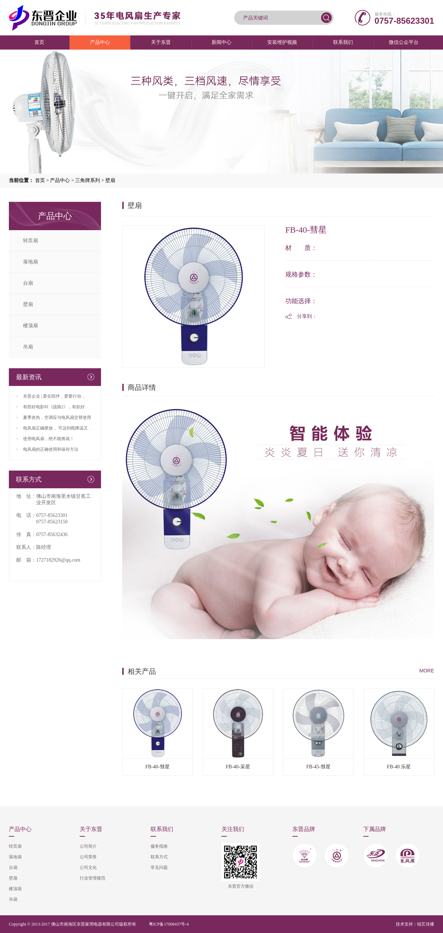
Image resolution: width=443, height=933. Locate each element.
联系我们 (343, 42)
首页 (39, 42)
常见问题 (159, 867)
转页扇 (30, 240)
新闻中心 (221, 42)
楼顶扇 (30, 325)
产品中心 (100, 42)
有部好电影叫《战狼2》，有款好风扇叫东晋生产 (68, 406)
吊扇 (28, 346)
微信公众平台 (404, 42)
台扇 (28, 283)
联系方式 (159, 856)
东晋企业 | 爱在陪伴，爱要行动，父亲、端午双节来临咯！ (77, 396)
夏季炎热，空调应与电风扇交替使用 (57, 417)
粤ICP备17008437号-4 (169, 924)
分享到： (307, 316)
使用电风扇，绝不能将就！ (48, 438)
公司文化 (88, 867)
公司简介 (88, 846)
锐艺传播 (425, 924)
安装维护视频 (282, 42)
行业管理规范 (92, 878)
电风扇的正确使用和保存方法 (50, 449)
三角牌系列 (87, 180)
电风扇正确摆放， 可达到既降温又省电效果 (64, 428)
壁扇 (110, 180)
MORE (426, 670)
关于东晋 (161, 42)
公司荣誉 (88, 856)
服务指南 (159, 846)
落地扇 (30, 261)
